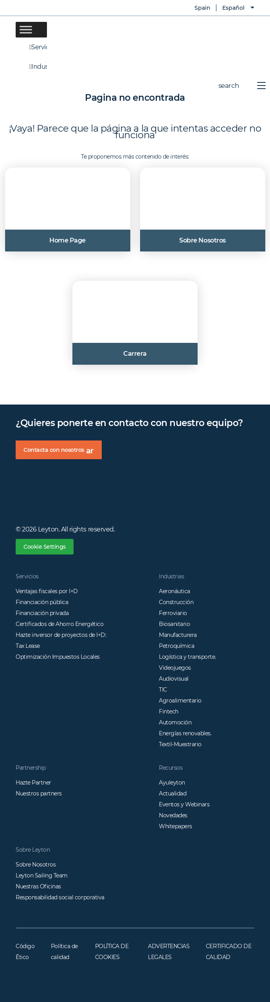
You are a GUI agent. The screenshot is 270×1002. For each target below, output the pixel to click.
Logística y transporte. (187, 656)
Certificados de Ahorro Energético (59, 624)
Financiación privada (42, 613)
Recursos (170, 767)
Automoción (175, 722)
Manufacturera (178, 634)
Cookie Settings (44, 546)
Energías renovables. (185, 733)
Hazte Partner (33, 782)
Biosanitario (174, 624)
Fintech (168, 711)
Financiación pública (42, 602)
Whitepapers (175, 826)
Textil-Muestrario (180, 744)
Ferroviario (173, 613)
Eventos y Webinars (184, 804)
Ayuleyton (172, 782)
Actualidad (172, 793)
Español (233, 8)
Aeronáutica (174, 591)
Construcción (176, 602)
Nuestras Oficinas (38, 886)
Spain (197, 7)
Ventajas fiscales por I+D (47, 591)
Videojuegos (175, 667)
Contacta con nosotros (62, 452)
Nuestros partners (39, 793)
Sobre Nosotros (36, 864)
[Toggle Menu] (26, 29)
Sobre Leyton (33, 849)
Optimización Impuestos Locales (58, 656)
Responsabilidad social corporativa (60, 897)
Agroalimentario (180, 700)
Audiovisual (174, 678)
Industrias (31, 67)
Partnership (31, 767)
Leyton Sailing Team (42, 875)
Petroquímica (176, 645)
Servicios (31, 47)
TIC (163, 689)
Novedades (173, 815)
